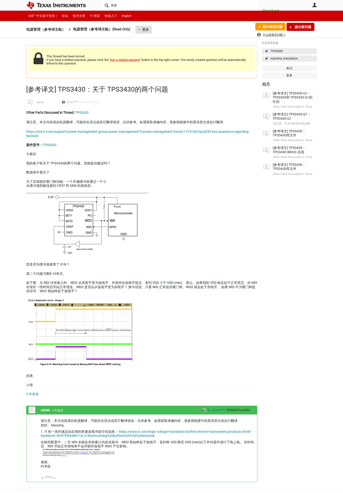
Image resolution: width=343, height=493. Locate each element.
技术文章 (79, 16)
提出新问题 (302, 27)
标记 (289, 68)
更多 (145, 29)
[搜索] (180, 5)
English (126, 16)
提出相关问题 (272, 27)
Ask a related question (125, 60)
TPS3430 (276, 51)
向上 (43, 478)
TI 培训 (95, 16)
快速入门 (111, 16)
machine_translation (284, 58)
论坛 (65, 16)
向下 (54, 478)
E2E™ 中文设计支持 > (43, 16)
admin (40, 102)
